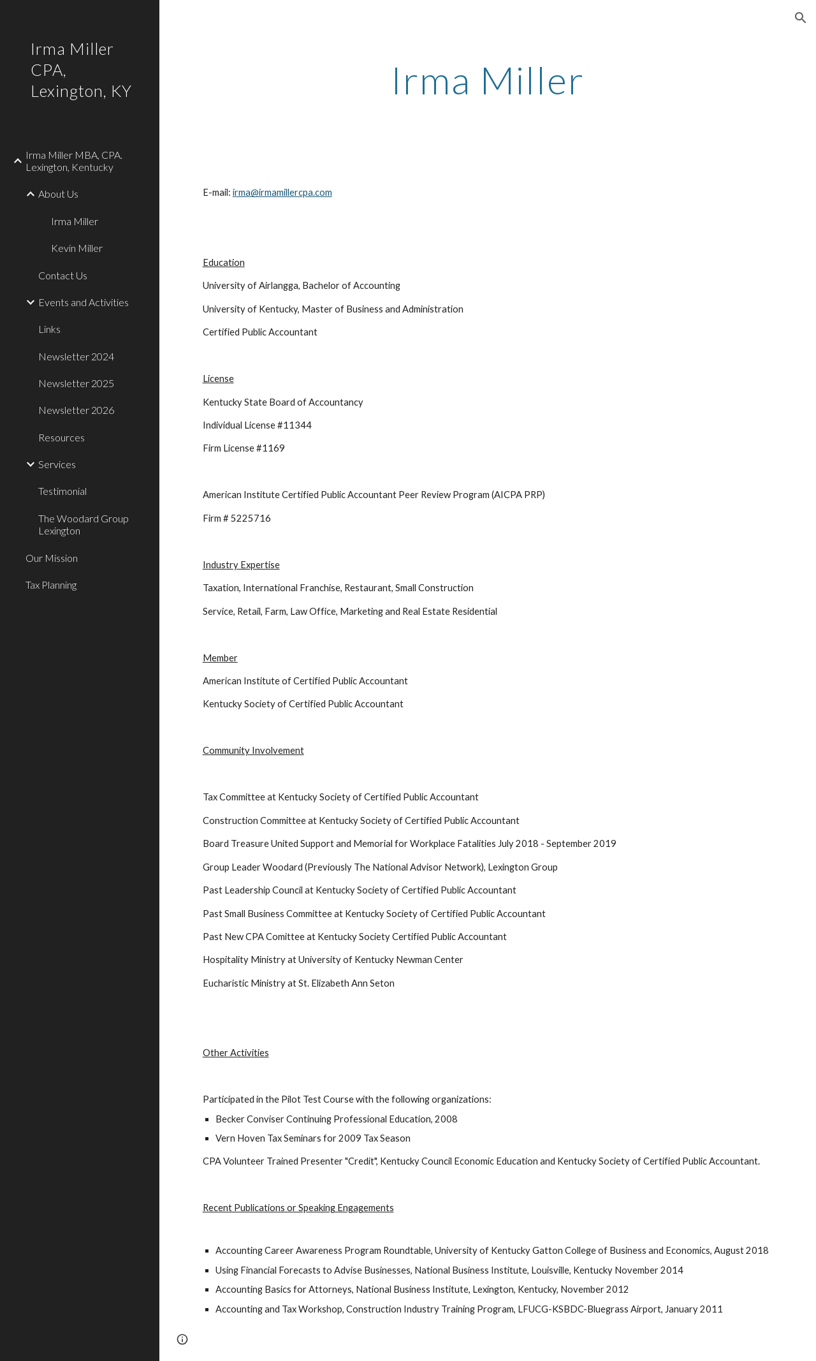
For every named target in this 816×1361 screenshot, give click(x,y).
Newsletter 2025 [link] (76, 383)
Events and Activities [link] (83, 302)
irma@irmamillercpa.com (282, 192)
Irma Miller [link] (74, 221)
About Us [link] (58, 194)
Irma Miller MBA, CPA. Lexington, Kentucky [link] (74, 161)
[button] (800, 18)
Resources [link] (61, 437)
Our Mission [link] (52, 558)
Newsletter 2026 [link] (76, 410)
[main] (488, 80)
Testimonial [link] (62, 491)
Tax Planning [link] (51, 584)
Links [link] (49, 329)
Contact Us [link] (62, 275)
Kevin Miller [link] (77, 248)
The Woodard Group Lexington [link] (83, 524)
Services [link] (57, 464)
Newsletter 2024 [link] (76, 356)
